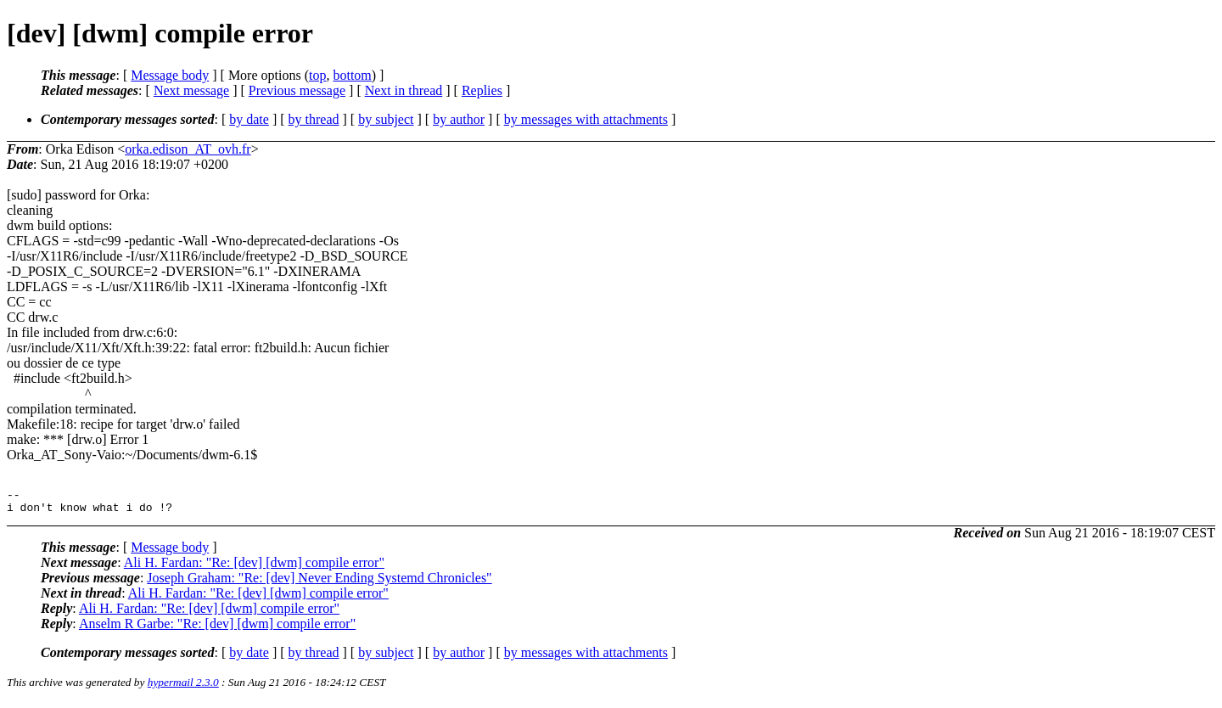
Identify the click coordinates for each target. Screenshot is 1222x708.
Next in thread (404, 90)
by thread (314, 119)
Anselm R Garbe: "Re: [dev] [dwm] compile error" (217, 628)
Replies (482, 90)
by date (249, 119)
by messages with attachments (586, 119)
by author (459, 119)
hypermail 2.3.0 (183, 687)
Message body (170, 75)
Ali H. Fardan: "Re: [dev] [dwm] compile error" (254, 567)
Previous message (297, 90)
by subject (385, 119)
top (317, 75)
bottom (352, 75)
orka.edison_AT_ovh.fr (187, 149)
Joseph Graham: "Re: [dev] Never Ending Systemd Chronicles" (319, 583)
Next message (191, 90)
